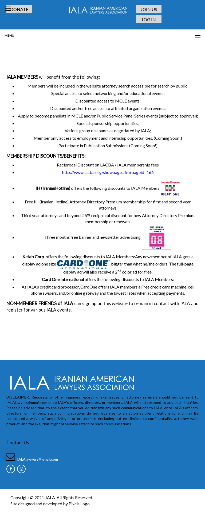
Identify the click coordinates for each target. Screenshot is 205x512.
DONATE (19, 9)
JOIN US (149, 9)
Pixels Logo (79, 503)
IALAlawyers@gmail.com (37, 459)
